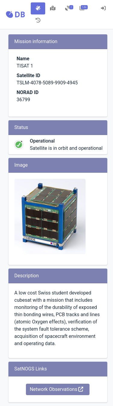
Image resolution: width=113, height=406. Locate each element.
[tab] (38, 8)
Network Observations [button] (56, 389)
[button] (15, 14)
